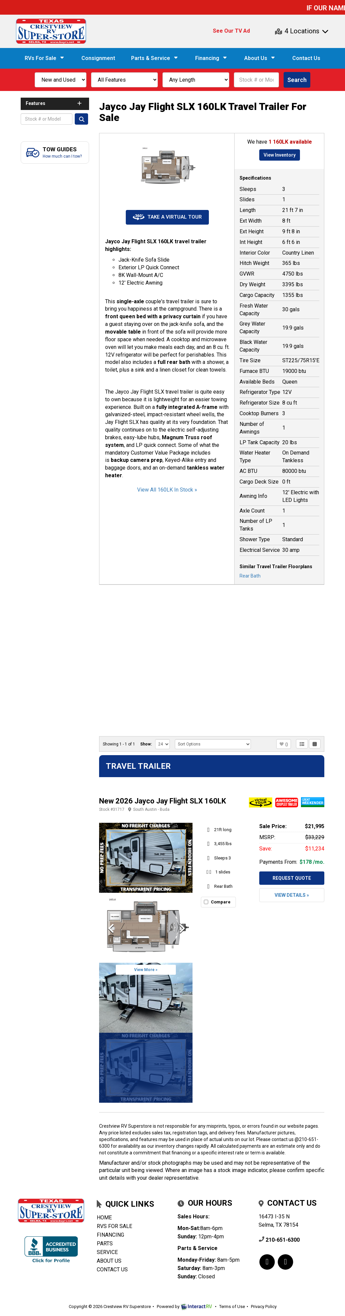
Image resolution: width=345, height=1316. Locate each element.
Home (104, 1217)
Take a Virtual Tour (167, 217)
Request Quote (292, 878)
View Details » (292, 895)
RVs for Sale (114, 1226)
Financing (211, 58)
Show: (146, 744)
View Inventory (280, 155)
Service (107, 1252)
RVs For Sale (45, 58)
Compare (221, 901)
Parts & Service (155, 58)
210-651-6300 (279, 1240)
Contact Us (306, 58)
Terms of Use (232, 1306)
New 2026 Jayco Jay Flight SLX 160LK (162, 801)
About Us (260, 58)
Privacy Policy (264, 1306)
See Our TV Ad (231, 31)
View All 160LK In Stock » (167, 490)
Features (54, 103)
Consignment (98, 58)
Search (297, 79)
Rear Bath (250, 576)
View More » (145, 969)
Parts (105, 1243)
